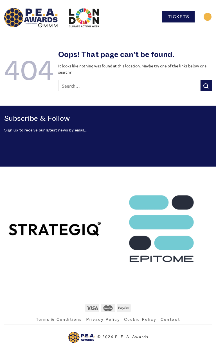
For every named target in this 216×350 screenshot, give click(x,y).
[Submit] (206, 85)
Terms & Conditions (59, 320)
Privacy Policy (103, 320)
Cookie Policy (140, 320)
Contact (170, 320)
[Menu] (208, 17)
